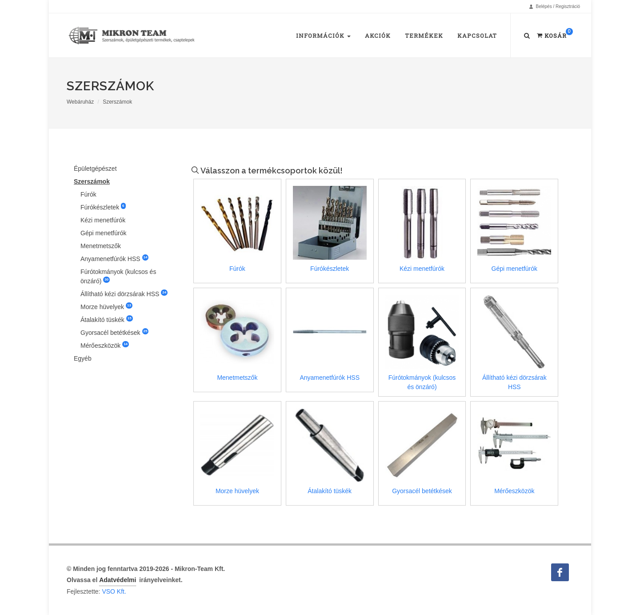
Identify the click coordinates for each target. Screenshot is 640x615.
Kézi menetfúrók (102, 220)
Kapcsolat (477, 36)
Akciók (378, 36)
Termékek (424, 36)
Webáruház (80, 102)
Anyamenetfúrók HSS (114, 258)
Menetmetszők (100, 245)
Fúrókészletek (103, 207)
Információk (323, 36)
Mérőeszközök (104, 345)
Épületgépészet (95, 168)
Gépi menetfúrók (103, 233)
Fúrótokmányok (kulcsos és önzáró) (118, 276)
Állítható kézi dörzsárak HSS (124, 293)
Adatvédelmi (117, 579)
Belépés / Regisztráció (554, 6)
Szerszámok (117, 102)
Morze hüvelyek (106, 306)
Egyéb (83, 358)
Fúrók (88, 194)
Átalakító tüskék (106, 319)
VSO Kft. (114, 591)
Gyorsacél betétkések (114, 332)
